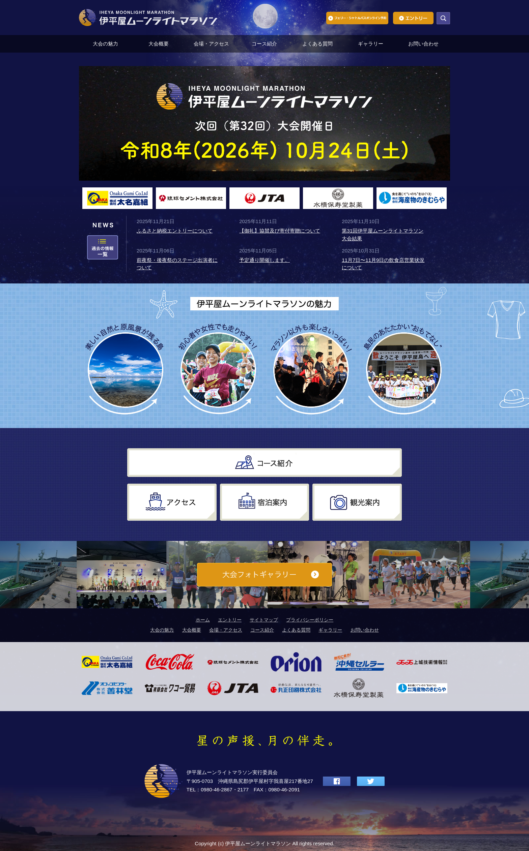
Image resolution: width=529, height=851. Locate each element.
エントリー (230, 619)
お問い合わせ (423, 44)
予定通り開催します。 (264, 260)
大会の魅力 (105, 44)
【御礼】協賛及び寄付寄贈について (279, 231)
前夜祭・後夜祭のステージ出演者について (177, 264)
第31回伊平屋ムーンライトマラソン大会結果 (382, 234)
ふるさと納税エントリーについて (175, 231)
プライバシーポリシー (309, 619)
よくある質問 (317, 44)
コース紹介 (264, 44)
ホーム (203, 619)
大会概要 (158, 44)
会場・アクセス (211, 44)
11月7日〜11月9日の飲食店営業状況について (383, 264)
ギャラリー (370, 44)
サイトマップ (264, 619)
